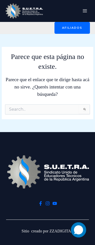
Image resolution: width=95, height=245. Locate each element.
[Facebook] (40, 203)
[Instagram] (47, 203)
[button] (72, 28)
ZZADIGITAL (61, 231)
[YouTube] (54, 203)
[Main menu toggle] (85, 11)
